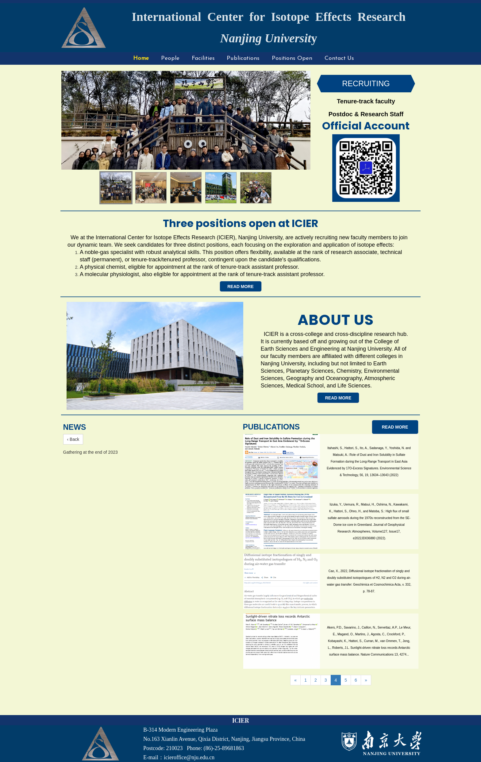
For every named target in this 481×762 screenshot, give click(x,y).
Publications (243, 58)
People (170, 58)
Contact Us (339, 58)
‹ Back (73, 439)
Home (141, 58)
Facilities (203, 58)
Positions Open (292, 58)
